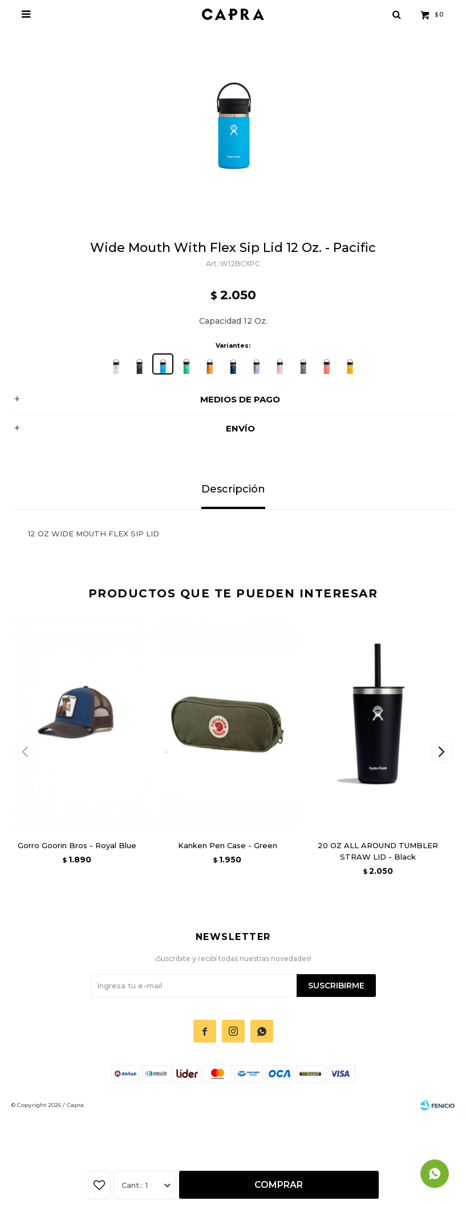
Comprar (278, 1184)
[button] (441, 751)
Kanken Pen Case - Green (227, 845)
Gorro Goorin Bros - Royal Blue (77, 845)
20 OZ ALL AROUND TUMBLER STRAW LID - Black (378, 851)
